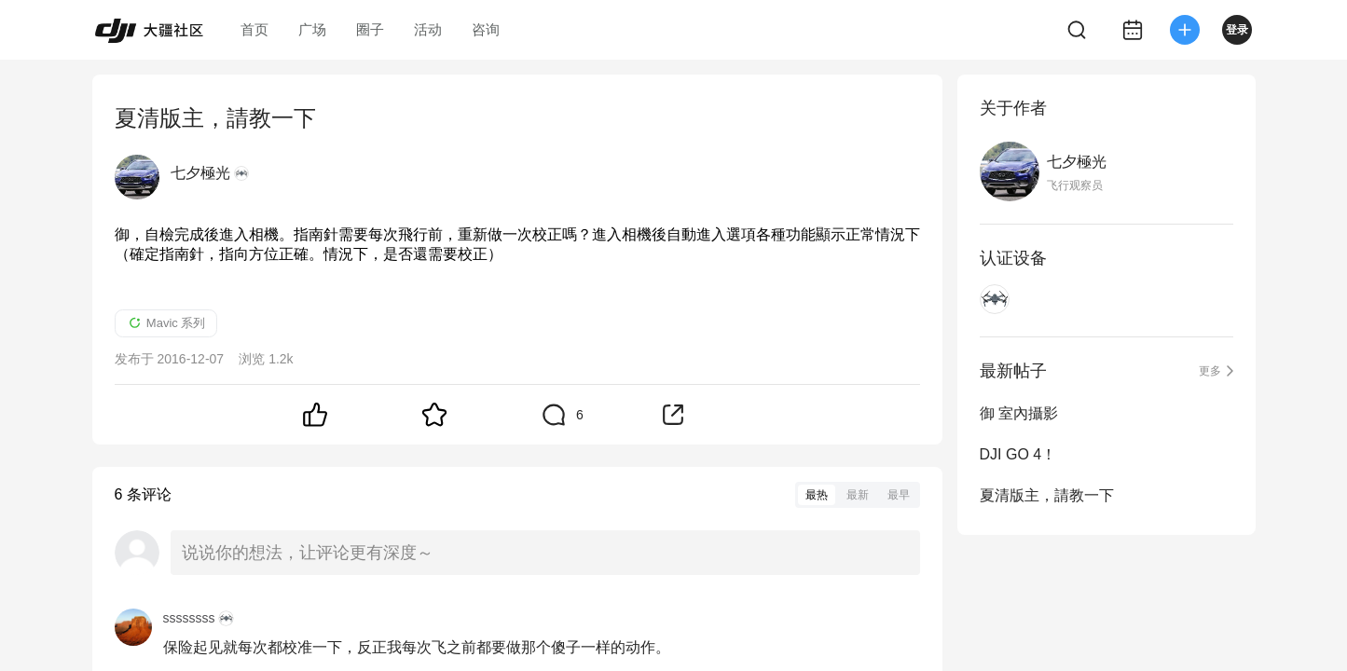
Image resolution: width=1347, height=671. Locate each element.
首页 (254, 29)
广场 (312, 29)
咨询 (486, 29)
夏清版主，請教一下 (1047, 495)
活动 (428, 29)
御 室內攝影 (1019, 413)
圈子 (370, 29)
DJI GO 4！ (1018, 454)
